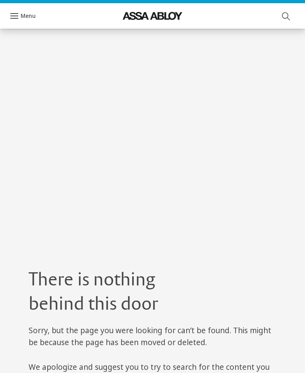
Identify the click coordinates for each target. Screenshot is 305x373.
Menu (28, 16)
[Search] (286, 16)
